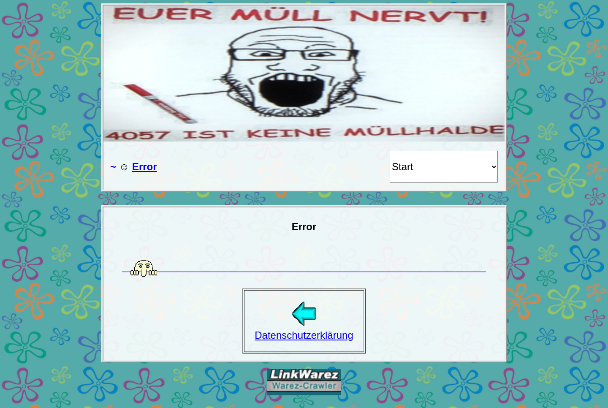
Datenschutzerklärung (304, 329)
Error (144, 166)
